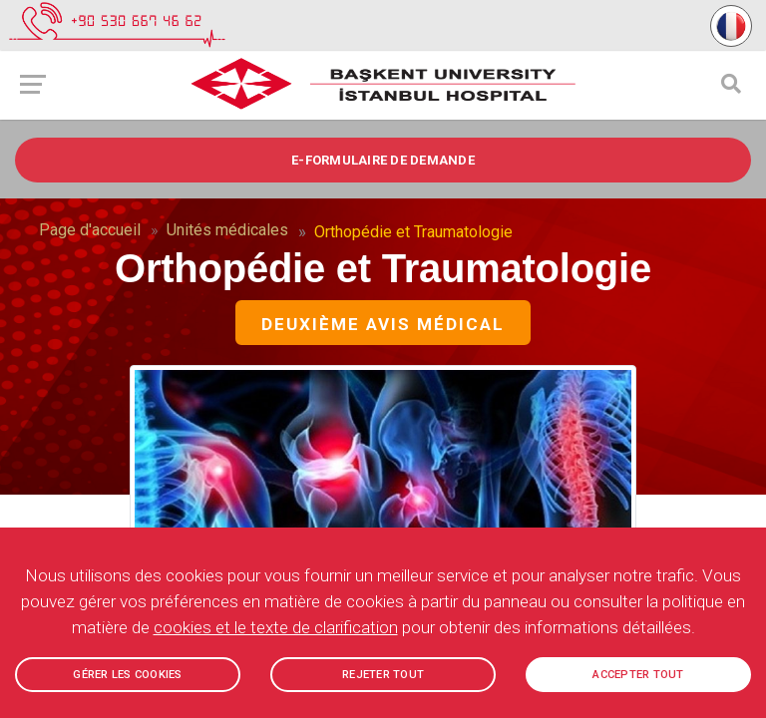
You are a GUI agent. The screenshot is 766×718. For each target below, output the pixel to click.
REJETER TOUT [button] (383, 674)
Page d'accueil (90, 229)
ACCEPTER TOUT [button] (637, 674)
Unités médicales (227, 229)
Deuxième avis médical (383, 324)
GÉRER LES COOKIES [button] (127, 674)
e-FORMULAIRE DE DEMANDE (383, 160)
